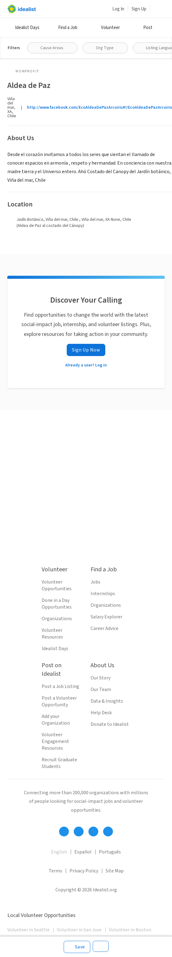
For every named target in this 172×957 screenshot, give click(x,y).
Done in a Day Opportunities (57, 603)
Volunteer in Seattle (28, 929)
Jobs (95, 582)
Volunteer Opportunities (57, 585)
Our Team (101, 689)
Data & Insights (107, 701)
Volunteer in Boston (130, 929)
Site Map (115, 871)
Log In (118, 9)
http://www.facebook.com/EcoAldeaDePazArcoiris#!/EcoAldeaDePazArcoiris (99, 107)
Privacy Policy (83, 871)
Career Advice (104, 628)
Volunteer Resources (52, 633)
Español (83, 852)
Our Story (100, 678)
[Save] (77, 947)
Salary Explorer (106, 616)
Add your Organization (56, 719)
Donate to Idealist (110, 724)
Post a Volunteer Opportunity (59, 701)
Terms (55, 871)
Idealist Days (27, 27)
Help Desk (101, 712)
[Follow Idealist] (64, 831)
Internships (103, 593)
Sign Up (139, 9)
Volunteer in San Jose (79, 929)
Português (110, 852)
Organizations (57, 618)
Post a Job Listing (60, 686)
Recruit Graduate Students (59, 763)
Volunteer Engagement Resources (55, 741)
